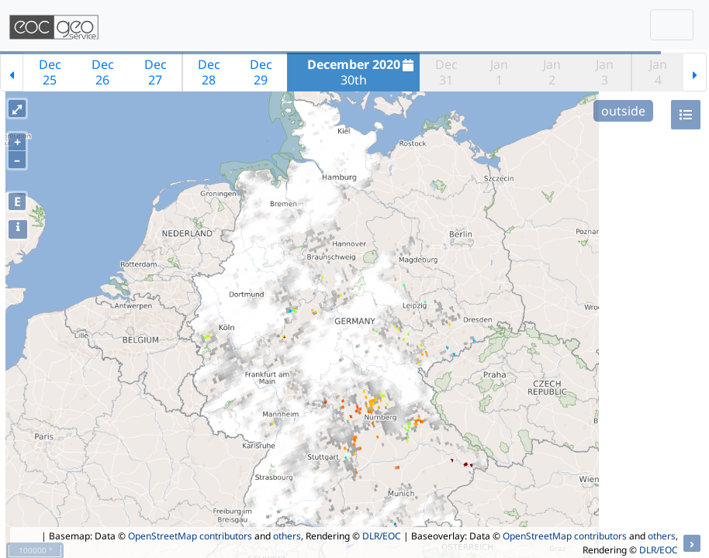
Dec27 (155, 72)
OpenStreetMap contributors (190, 535)
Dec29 (261, 72)
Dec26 (103, 72)
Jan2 (552, 72)
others (287, 535)
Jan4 (658, 72)
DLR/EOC (381, 535)
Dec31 (446, 72)
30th (362, 72)
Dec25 (50, 72)
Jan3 (605, 72)
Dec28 (209, 72)
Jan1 (499, 72)
